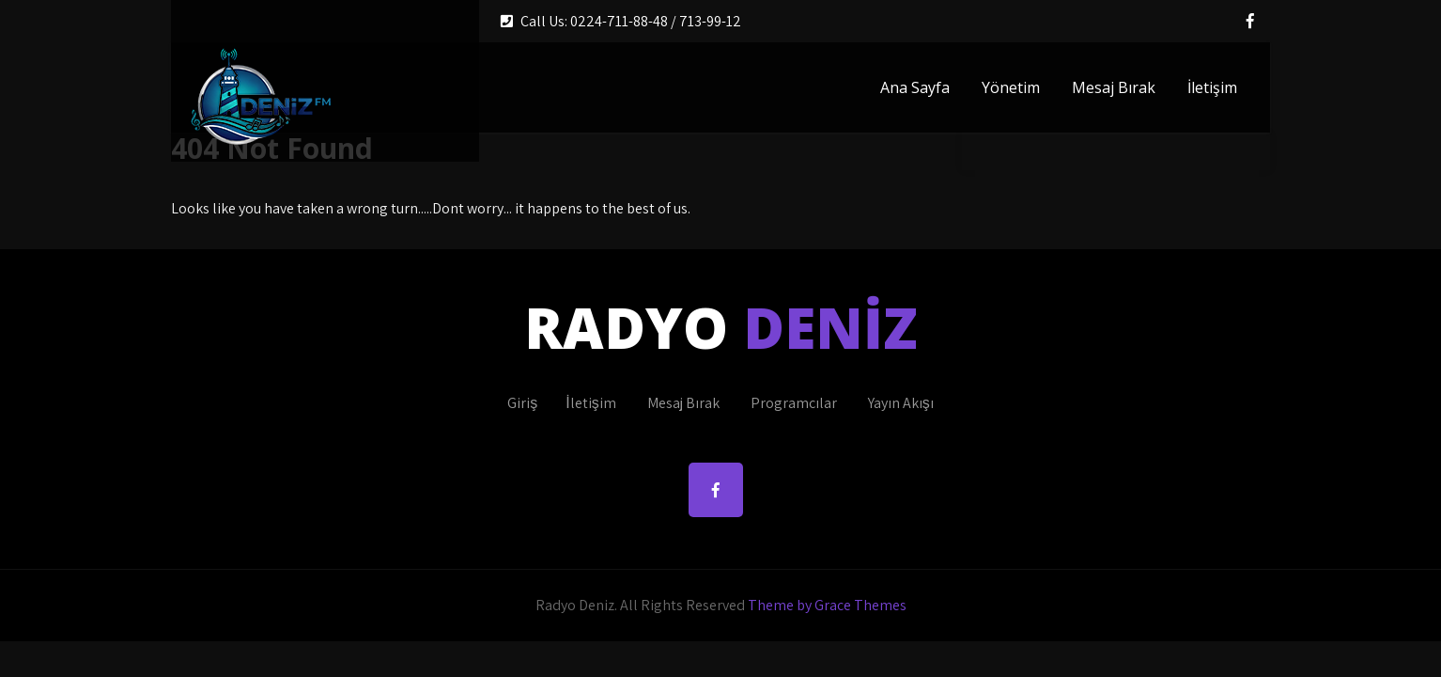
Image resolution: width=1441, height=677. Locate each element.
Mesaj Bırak (1113, 87)
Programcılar (794, 403)
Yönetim (1011, 87)
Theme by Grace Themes (827, 605)
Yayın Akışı (901, 403)
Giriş (522, 403)
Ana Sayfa (915, 87)
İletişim (1212, 87)
